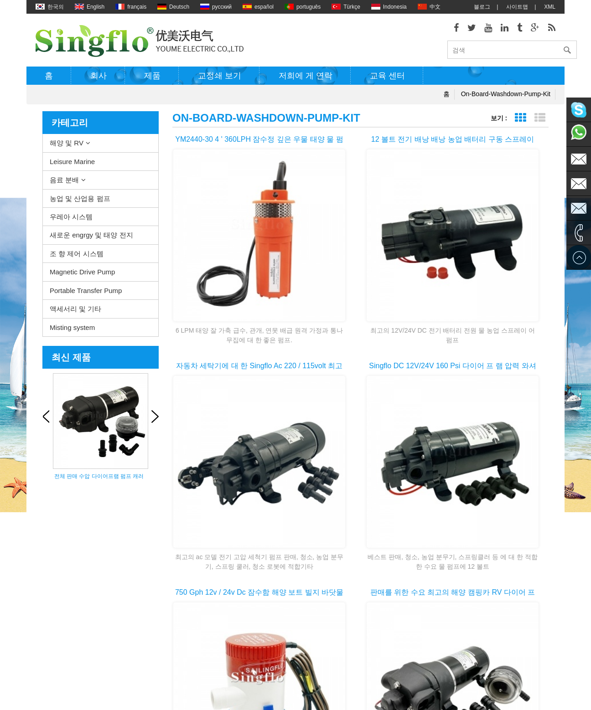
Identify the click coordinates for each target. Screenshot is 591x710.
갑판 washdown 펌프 (307, 550)
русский (216, 7)
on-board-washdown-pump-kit (505, 97)
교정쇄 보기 (219, 78)
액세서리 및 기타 (75, 312)
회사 (98, 78)
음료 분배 (64, 183)
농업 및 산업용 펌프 (80, 201)
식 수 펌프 (294, 646)
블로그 (482, 7)
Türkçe (346, 7)
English (89, 7)
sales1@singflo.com (463, 628)
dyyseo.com (373, 696)
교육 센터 (387, 78)
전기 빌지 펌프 (300, 578)
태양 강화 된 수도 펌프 (309, 619)
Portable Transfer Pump (86, 293)
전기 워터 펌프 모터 (306, 591)
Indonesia (389, 7)
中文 (429, 7)
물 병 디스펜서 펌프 (306, 660)
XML (549, 7)
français (130, 7)
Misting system (72, 330)
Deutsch (173, 7)
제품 (152, 78)
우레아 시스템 (71, 220)
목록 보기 (540, 121)
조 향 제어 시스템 (77, 257)
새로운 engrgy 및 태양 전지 (91, 238)
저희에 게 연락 (305, 78)
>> (463, 478)
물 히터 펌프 (297, 564)
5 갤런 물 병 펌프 (303, 673)
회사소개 (46, 564)
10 (439, 478)
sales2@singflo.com (463, 641)
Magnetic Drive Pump (82, 275)
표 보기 (520, 121)
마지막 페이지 (503, 478)
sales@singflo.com (462, 614)
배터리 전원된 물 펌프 (309, 632)
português (303, 7)
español (258, 7)
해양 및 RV (66, 146)
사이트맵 (517, 7)
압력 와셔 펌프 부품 (306, 605)
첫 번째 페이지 (219, 478)
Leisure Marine (72, 164)
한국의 (50, 7)
